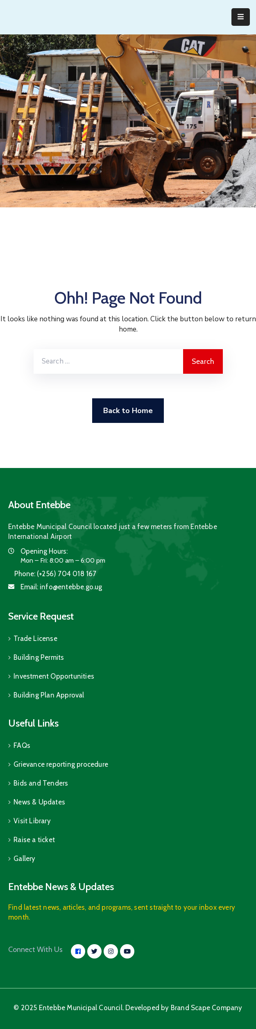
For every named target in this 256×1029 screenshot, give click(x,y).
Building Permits (39, 657)
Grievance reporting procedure (61, 764)
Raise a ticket (34, 840)
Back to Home (128, 411)
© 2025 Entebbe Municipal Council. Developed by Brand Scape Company (128, 1008)
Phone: (55, 574)
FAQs (22, 745)
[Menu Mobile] (240, 17)
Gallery (24, 858)
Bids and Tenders (41, 783)
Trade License (35, 638)
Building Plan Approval (49, 695)
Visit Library (32, 821)
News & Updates (39, 802)
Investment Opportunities (54, 676)
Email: (61, 587)
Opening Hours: (44, 551)
